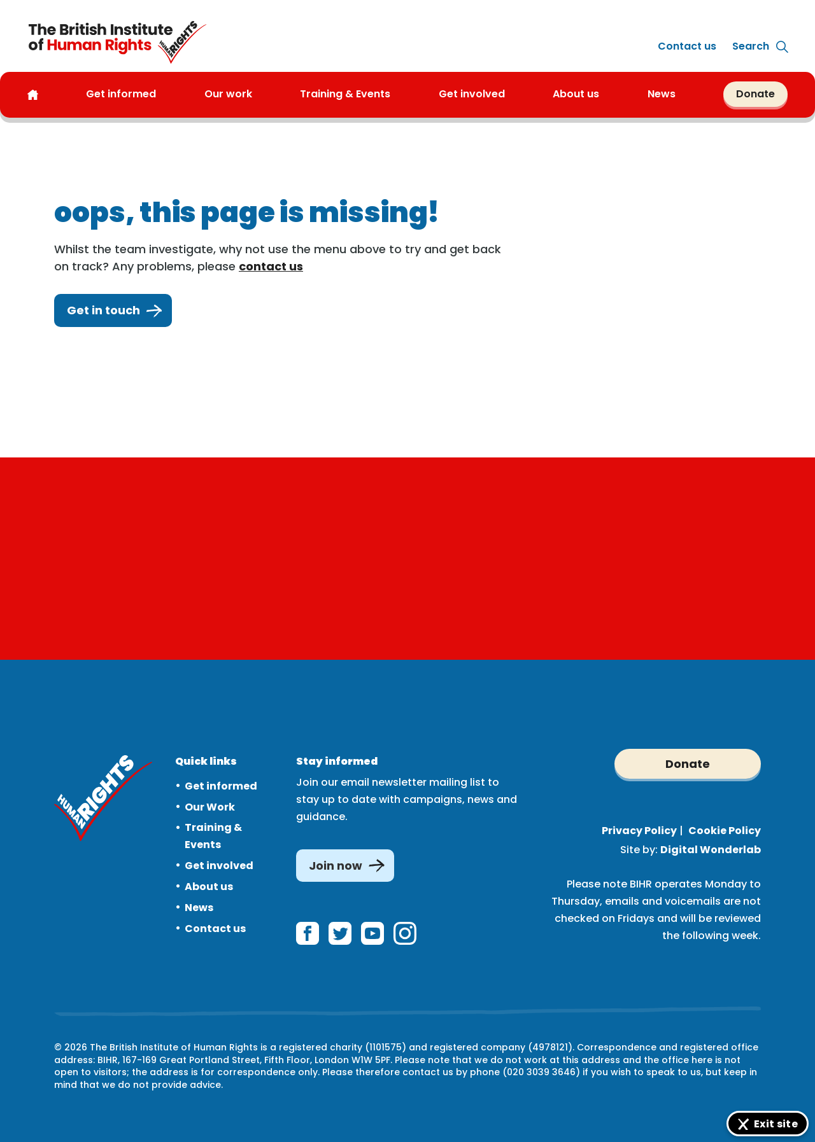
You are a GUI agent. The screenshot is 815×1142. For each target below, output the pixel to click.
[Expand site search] (751, 46)
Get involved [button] (472, 94)
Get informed (221, 786)
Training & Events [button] (345, 94)
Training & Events (213, 836)
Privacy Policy (639, 830)
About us (576, 94)
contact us (271, 266)
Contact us (687, 46)
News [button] (662, 94)
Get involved (219, 865)
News (199, 907)
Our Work (210, 807)
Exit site (776, 1124)
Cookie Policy (724, 830)
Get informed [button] (121, 94)
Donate (755, 94)
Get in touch (113, 310)
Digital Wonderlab (710, 849)
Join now (335, 866)
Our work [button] (228, 94)
